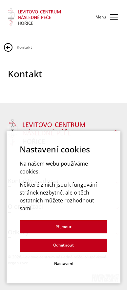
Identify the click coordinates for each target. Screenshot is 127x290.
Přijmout (63, 226)
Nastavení (63, 263)
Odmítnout (63, 245)
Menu (107, 17)
